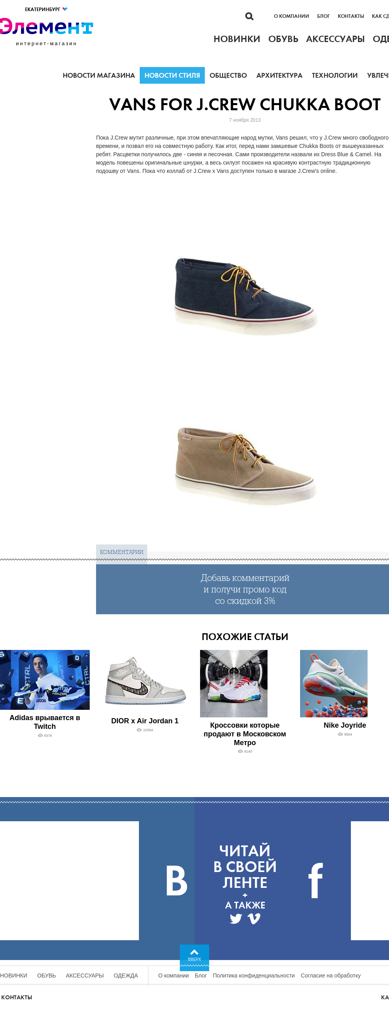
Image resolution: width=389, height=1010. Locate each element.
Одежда (126, 975)
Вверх (194, 959)
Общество (228, 75)
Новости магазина (99, 75)
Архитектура (279, 75)
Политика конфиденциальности (254, 975)
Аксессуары (85, 975)
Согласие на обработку (331, 975)
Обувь (46, 975)
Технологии (335, 75)
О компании (291, 16)
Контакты (351, 16)
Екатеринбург (46, 9)
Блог (323, 16)
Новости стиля (172, 75)
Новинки (13, 975)
